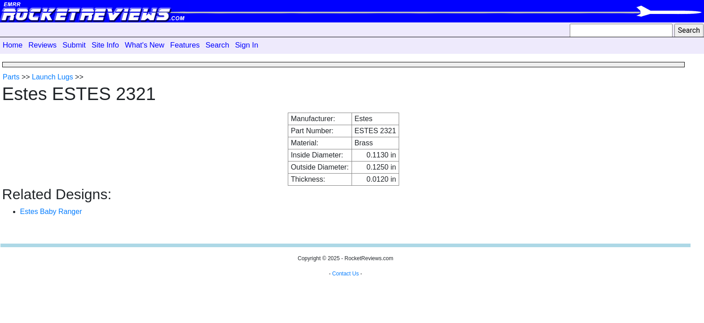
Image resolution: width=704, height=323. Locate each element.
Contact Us (345, 274)
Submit (74, 45)
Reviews (42, 45)
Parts (11, 77)
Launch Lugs (52, 77)
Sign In (246, 45)
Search (217, 45)
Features (185, 45)
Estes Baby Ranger (51, 211)
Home (12, 45)
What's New (144, 45)
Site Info (105, 45)
